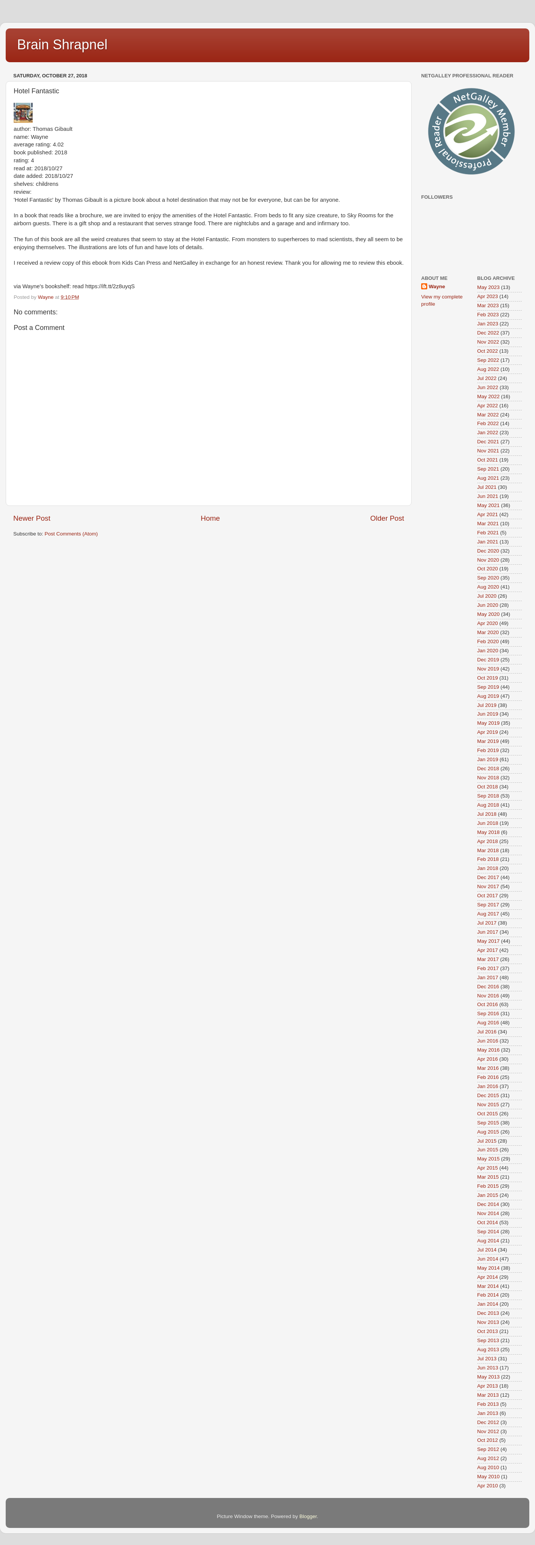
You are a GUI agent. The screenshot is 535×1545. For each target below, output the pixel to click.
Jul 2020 (487, 596)
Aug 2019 (488, 696)
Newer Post (31, 518)
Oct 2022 (487, 351)
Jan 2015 (488, 1195)
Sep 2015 (488, 1123)
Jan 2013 (488, 1413)
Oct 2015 (487, 1113)
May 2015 (488, 1159)
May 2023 (488, 287)
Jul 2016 (487, 1032)
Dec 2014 (488, 1204)
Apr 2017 (487, 950)
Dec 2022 (488, 333)
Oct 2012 (487, 1440)
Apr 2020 (487, 623)
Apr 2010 (487, 1485)
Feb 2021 (488, 532)
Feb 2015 (488, 1186)
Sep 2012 (488, 1449)
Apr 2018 (487, 841)
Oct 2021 (487, 460)
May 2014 (488, 1268)
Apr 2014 (487, 1277)
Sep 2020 (488, 578)
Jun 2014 (488, 1259)
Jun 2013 (488, 1368)
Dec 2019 (488, 660)
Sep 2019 (488, 687)
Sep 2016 (488, 1013)
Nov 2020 (488, 560)
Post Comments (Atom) (71, 534)
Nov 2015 (488, 1104)
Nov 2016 (488, 996)
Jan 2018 (488, 868)
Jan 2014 (488, 1304)
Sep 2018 (488, 796)
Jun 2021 (488, 496)
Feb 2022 (488, 423)
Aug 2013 (488, 1349)
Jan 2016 (488, 1086)
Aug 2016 (488, 1022)
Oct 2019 (487, 678)
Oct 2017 (487, 895)
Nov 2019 (488, 669)
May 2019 (488, 723)
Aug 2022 (488, 369)
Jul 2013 (487, 1358)
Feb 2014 (488, 1295)
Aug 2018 (488, 805)
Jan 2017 (488, 977)
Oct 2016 (487, 1004)
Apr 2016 (487, 1059)
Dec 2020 (488, 551)
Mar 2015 (488, 1177)
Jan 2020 (488, 650)
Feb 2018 (488, 859)
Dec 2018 (488, 768)
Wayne (437, 286)
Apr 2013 (487, 1386)
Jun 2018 (488, 823)
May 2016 (488, 1050)
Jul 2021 (487, 487)
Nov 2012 (488, 1431)
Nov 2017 (488, 886)
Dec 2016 (488, 986)
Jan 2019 (488, 759)
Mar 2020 (488, 632)
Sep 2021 (488, 469)
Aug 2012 (488, 1458)
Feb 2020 (488, 641)
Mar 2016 (488, 1068)
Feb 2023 (488, 314)
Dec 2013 (488, 1313)
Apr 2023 (487, 296)
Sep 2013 (488, 1340)
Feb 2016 (488, 1077)
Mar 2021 (488, 523)
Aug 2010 (488, 1467)
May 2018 (488, 832)
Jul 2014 (487, 1250)
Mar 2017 (488, 959)
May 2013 (488, 1377)
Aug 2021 (488, 478)
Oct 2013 (487, 1331)
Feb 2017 (488, 968)
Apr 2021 (487, 514)
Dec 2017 (488, 877)
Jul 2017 (487, 923)
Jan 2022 (488, 432)
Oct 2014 (487, 1222)
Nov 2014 (488, 1213)
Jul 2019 (487, 705)
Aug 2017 (488, 914)
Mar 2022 (488, 415)
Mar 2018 (488, 850)
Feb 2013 (488, 1404)
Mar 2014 (488, 1286)
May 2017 (488, 941)
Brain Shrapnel (62, 44)
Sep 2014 (488, 1231)
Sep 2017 (488, 905)
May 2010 (488, 1476)
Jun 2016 (488, 1041)
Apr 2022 (487, 405)
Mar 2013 (488, 1395)
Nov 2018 (488, 777)
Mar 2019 (488, 741)
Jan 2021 (488, 542)
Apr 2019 (487, 732)
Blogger (308, 1516)
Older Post (387, 518)
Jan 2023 (488, 324)
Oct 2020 (487, 569)
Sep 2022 (488, 360)
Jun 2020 (488, 605)
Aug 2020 (488, 587)
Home (210, 518)
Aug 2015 (488, 1132)
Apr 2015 (487, 1168)
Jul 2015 (487, 1141)
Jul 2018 (487, 814)
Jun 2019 (488, 714)
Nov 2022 (488, 342)
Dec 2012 (488, 1422)
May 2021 (488, 505)
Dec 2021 (488, 441)
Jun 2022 (488, 387)
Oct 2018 (487, 787)
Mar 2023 (488, 305)
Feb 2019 (488, 750)
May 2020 (488, 614)
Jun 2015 (488, 1149)
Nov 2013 (488, 1322)
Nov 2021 (488, 451)
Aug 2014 (488, 1241)
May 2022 (488, 396)
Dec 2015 (488, 1095)
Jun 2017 (488, 932)
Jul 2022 (487, 378)
